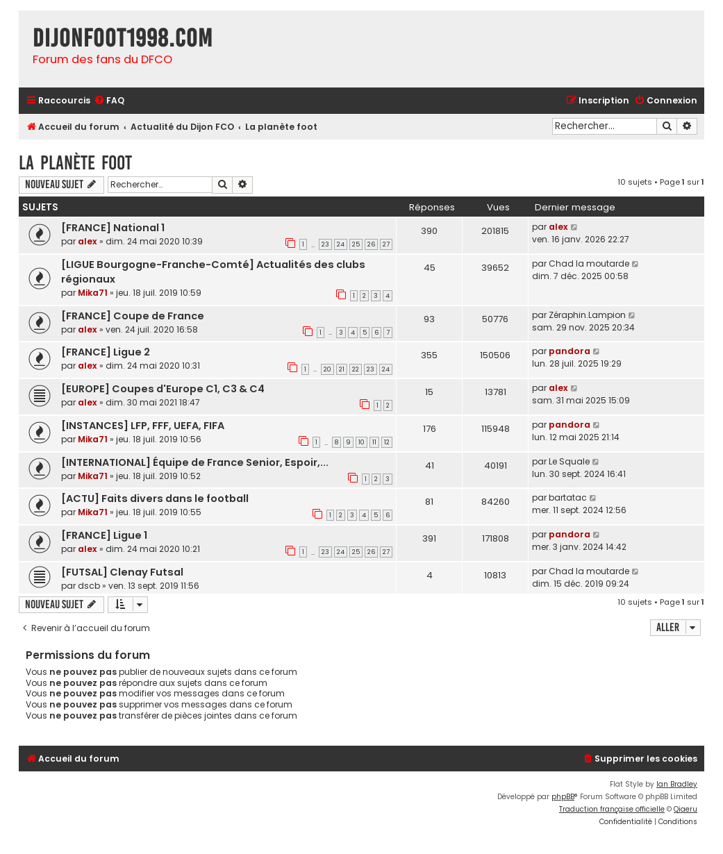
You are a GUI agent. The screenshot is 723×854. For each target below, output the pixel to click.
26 (371, 244)
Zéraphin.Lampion (587, 315)
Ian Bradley (676, 784)
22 (355, 369)
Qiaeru (685, 809)
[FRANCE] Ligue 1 (104, 535)
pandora (569, 351)
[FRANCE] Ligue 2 (105, 352)
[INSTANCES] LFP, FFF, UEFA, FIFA (142, 426)
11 (374, 442)
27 (386, 244)
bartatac (568, 497)
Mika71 (93, 293)
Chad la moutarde (589, 263)
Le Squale (569, 461)
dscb (89, 586)
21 (341, 369)
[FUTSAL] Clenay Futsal (122, 572)
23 (325, 244)
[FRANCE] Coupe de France (132, 316)
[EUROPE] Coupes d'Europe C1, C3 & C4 (163, 389)
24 (340, 244)
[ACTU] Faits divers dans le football (155, 498)
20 (327, 369)
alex (87, 241)
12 (387, 442)
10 (361, 442)
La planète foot (75, 163)
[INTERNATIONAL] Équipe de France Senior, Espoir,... (195, 462)
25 (356, 244)
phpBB (562, 797)
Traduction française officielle (612, 809)
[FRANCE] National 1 (113, 228)
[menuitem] (109, 101)
